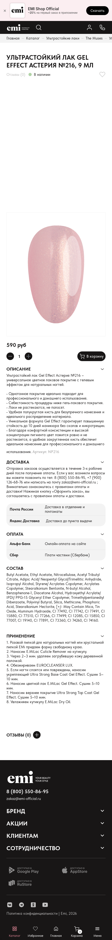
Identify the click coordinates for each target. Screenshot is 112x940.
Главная (13, 38)
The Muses (94, 38)
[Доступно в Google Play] (23, 870)
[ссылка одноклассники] (33, 905)
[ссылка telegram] (21, 905)
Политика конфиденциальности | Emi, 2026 (41, 913)
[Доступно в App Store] (76, 870)
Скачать (97, 10)
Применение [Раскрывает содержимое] (20, 636)
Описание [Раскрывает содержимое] (18, 369)
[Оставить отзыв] (37, 735)
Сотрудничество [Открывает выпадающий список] (33, 848)
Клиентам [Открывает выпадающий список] (22, 835)
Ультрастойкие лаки (62, 38)
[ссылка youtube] (45, 905)
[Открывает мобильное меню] (97, 932)
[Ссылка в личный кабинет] (89, 27)
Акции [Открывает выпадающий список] (16, 823)
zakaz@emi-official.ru (79, 482)
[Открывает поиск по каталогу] (38, 27)
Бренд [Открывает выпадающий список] (15, 810)
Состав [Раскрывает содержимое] (14, 568)
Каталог (33, 38)
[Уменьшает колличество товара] (10, 356)
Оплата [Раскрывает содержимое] (14, 534)
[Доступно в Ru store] (23, 883)
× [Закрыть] (4, 10)
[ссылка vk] (9, 905)
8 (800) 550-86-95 (69, 477)
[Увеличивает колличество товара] (28, 356)
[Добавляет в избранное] (102, 74)
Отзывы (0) (15, 74)
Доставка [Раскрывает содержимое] (17, 462)
